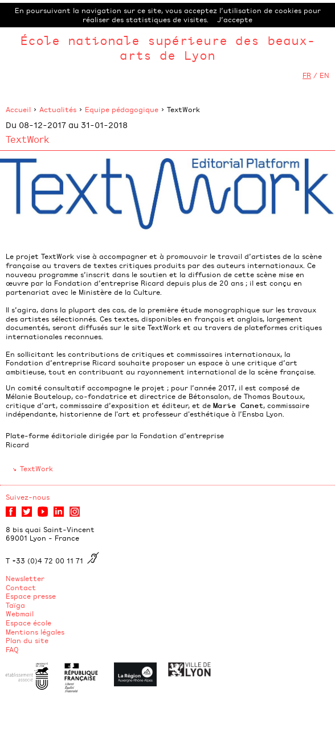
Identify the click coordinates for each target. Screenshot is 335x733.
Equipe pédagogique (121, 109)
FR (307, 75)
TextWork (36, 468)
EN (324, 75)
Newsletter (25, 578)
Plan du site (27, 640)
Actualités (57, 109)
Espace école (28, 622)
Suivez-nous (28, 497)
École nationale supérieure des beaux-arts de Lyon (167, 47)
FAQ (12, 649)
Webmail (20, 613)
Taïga (15, 605)
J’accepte (234, 19)
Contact (21, 587)
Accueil (18, 109)
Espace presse (31, 596)
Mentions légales (35, 632)
